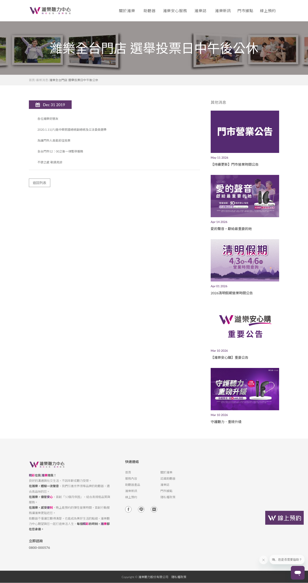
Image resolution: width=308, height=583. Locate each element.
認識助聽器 (167, 482)
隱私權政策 (167, 500)
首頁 (32, 80)
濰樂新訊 (223, 10)
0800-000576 (39, 551)
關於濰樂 (166, 476)
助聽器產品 (132, 488)
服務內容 (131, 482)
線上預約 (268, 10)
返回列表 (39, 186)
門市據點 (166, 494)
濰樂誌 (164, 488)
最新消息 (42, 80)
